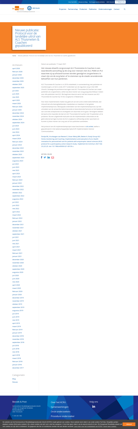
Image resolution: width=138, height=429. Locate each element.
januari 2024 (17, 145)
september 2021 (18, 234)
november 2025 (18, 81)
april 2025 (16, 100)
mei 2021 (15, 244)
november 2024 (18, 116)
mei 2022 (15, 208)
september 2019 (18, 307)
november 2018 (18, 339)
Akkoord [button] (129, 424)
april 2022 (16, 212)
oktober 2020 (17, 266)
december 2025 (18, 78)
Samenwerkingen (60, 406)
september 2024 (18, 122)
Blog (14, 379)
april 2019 (16, 323)
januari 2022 (17, 221)
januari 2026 (17, 75)
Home (14, 56)
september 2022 (18, 196)
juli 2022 (15, 202)
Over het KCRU (58, 402)
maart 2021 (16, 250)
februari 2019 (17, 330)
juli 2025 (15, 91)
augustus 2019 (17, 310)
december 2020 (18, 259)
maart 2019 (16, 326)
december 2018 (18, 336)
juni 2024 (15, 129)
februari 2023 (17, 180)
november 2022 (18, 189)
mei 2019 (15, 320)
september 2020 (18, 269)
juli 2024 (15, 126)
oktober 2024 (17, 119)
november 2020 (18, 263)
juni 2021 (15, 240)
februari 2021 (17, 253)
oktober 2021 (17, 231)
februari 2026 (17, 72)
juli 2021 (15, 237)
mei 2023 (15, 170)
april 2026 (16, 68)
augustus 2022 (17, 199)
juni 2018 (15, 349)
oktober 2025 (17, 84)
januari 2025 (17, 110)
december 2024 (18, 113)
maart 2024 (16, 138)
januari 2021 (17, 256)
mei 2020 (15, 282)
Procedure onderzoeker (63, 416)
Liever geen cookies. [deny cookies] (110, 426)
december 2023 (18, 148)
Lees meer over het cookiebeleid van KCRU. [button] (88, 426)
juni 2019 (15, 317)
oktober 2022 (17, 193)
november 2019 (18, 301)
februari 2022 (17, 218)
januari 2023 (17, 183)
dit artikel (89, 126)
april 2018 (16, 355)
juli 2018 (15, 345)
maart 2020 (16, 288)
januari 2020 (17, 294)
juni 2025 (15, 94)
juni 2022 (15, 205)
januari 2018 (17, 365)
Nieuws (15, 382)
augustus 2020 (17, 272)
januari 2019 (17, 333)
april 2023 (16, 173)
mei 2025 (15, 97)
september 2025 (18, 87)
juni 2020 (15, 279)
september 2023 (18, 158)
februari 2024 (17, 142)
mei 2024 (15, 132)
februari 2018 (17, 361)
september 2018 (18, 342)
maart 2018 (16, 358)
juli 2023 (15, 164)
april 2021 (16, 247)
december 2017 (18, 368)
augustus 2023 (17, 161)
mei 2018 (15, 352)
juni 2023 (15, 167)
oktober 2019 (17, 304)
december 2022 (18, 186)
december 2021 (18, 224)
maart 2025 (16, 103)
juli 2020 (15, 275)
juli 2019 (15, 314)
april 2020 (16, 285)
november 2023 (18, 151)
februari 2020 (17, 291)
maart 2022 (16, 215)
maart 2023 (16, 177)
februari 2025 (17, 107)
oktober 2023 (17, 154)
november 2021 (18, 228)
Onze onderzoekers (60, 411)
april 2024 (16, 135)
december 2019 (18, 298)
